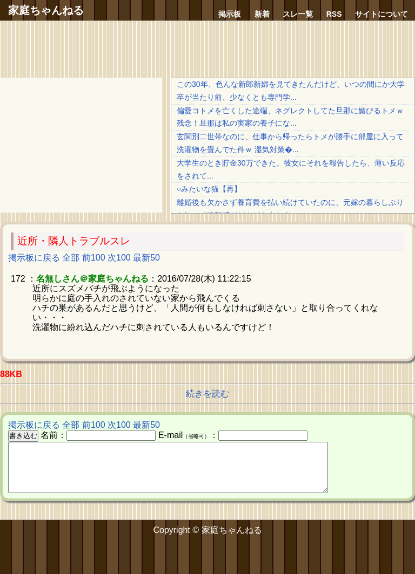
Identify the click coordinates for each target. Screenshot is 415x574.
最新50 (146, 257)
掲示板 (229, 14)
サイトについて (381, 14)
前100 (93, 257)
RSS (334, 14)
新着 (262, 14)
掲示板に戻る (34, 257)
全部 (70, 257)
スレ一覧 (298, 14)
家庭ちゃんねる (46, 10)
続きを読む (207, 393)
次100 (119, 257)
